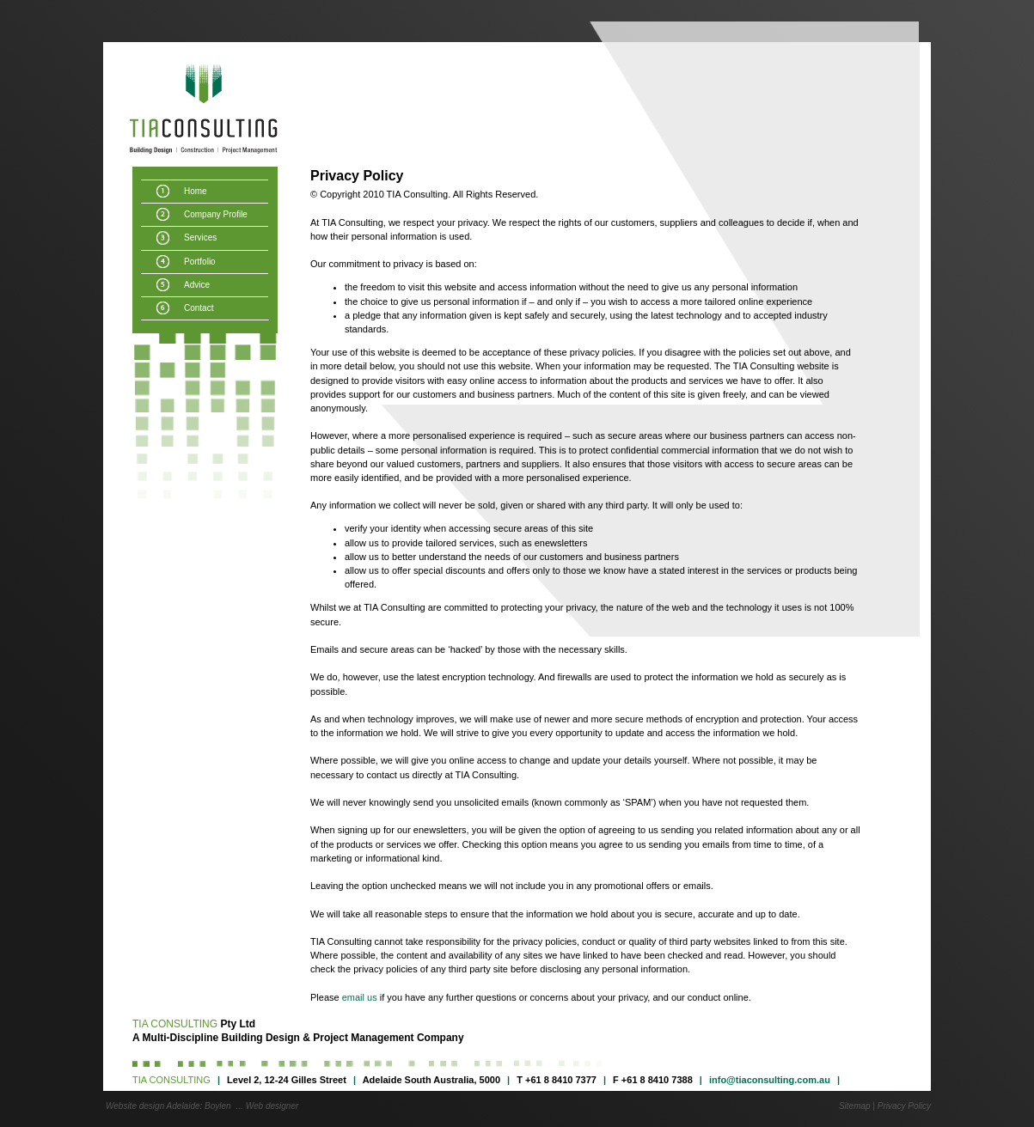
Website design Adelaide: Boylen (168, 1106)
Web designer (272, 1106)
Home (195, 191)
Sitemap (855, 1106)
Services (200, 237)
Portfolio (200, 261)
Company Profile (216, 214)
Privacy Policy (904, 1106)
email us (359, 997)
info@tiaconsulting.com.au (769, 1080)
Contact (198, 308)
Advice (197, 284)
